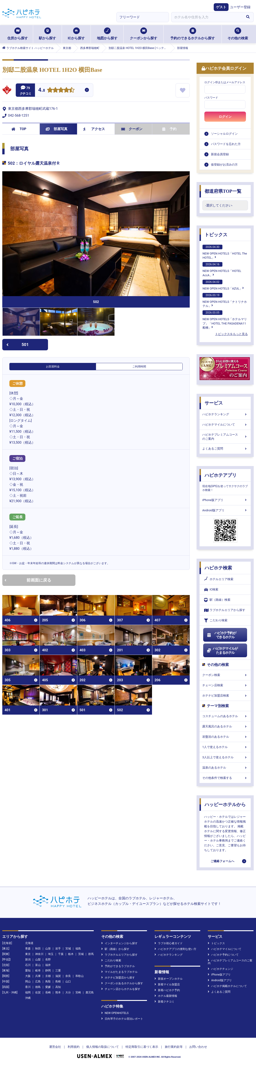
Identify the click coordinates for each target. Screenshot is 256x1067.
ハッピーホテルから (225, 804)
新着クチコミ (164, 1001)
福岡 (28, 992)
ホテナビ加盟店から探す (118, 977)
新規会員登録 (220, 154)
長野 (48, 959)
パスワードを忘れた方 (226, 144)
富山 (38, 965)
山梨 (38, 959)
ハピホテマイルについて (225, 424)
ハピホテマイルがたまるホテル (222, 650)
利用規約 (74, 1046)
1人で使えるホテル (225, 747)
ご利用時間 (139, 366)
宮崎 (78, 992)
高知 (58, 987)
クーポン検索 (225, 675)
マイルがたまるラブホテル (119, 971)
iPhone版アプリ (225, 500)
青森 (28, 948)
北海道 (29, 943)
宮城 (68, 948)
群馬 (91, 954)
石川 (28, 965)
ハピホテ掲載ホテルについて (227, 986)
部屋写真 (56, 129)
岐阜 (38, 970)
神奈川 (39, 954)
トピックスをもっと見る (231, 334)
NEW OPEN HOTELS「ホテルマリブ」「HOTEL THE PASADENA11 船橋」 (225, 319)
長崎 (48, 992)
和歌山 (79, 976)
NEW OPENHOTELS (114, 1013)
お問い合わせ (198, 1046)
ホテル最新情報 (166, 995)
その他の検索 (237, 33)
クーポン (131, 129)
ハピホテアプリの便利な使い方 (175, 949)
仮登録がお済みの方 (224, 164)
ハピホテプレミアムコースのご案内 (225, 436)
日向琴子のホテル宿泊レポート (122, 1018)
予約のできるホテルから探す (192, 33)
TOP (18, 129)
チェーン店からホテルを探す (120, 989)
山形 (48, 948)
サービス (214, 402)
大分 (68, 992)
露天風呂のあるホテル (225, 726)
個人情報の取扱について (102, 1046)
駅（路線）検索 (217, 600)
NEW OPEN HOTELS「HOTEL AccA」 (222, 269)
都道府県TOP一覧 (223, 191)
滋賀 (58, 976)
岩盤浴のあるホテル (225, 736)
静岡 (48, 970)
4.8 (41, 90)
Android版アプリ (225, 510)
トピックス (216, 234)
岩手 (58, 948)
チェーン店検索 (225, 685)
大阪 (28, 976)
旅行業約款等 (174, 1046)
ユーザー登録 (240, 7)
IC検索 (211, 590)
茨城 (81, 954)
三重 (58, 970)
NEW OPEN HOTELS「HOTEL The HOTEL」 (225, 252)
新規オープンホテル (169, 978)
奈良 (68, 976)
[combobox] (206, 17)
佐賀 (38, 992)
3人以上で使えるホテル (225, 757)
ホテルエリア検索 (218, 579)
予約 (169, 129)
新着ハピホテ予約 (167, 990)
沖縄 (28, 998)
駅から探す (47, 33)
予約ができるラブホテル (118, 966)
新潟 (28, 959)
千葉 (61, 954)
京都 (48, 976)
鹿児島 (89, 992)
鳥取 (48, 981)
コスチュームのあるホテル (225, 716)
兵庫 (38, 976)
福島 (78, 948)
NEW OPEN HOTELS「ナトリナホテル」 (225, 300)
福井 (48, 965)
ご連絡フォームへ (222, 861)
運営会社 (55, 1046)
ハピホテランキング (225, 414)
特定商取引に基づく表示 (141, 1046)
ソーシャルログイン (224, 133)
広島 (38, 981)
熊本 (58, 992)
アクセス (94, 129)
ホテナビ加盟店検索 (225, 695)
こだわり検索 (215, 620)
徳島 (38, 987)
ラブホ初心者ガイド (169, 943)
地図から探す (107, 33)
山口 (68, 981)
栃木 (71, 954)
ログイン (225, 116)
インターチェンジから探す (119, 943)
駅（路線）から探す (115, 949)
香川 (28, 987)
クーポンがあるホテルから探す (122, 983)
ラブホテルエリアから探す (224, 610)
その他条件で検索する (225, 778)
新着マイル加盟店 (167, 984)
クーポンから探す (143, 33)
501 (17, 344)
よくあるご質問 (225, 448)
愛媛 (48, 987)
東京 (28, 954)
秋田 (38, 948)
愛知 (28, 970)
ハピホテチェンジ (220, 968)
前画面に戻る (28, 580)
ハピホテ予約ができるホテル (221, 635)
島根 (58, 981)
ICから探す (76, 33)
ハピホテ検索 (218, 567)
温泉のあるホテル (225, 767)
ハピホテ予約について (223, 954)
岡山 (28, 981)
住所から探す (17, 33)
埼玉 (50, 954)
